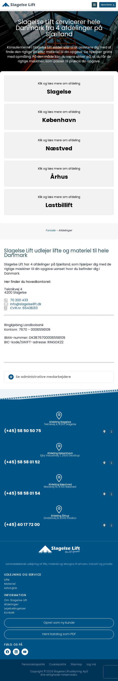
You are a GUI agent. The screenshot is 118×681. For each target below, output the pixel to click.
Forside (51, 230)
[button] (59, 377)
